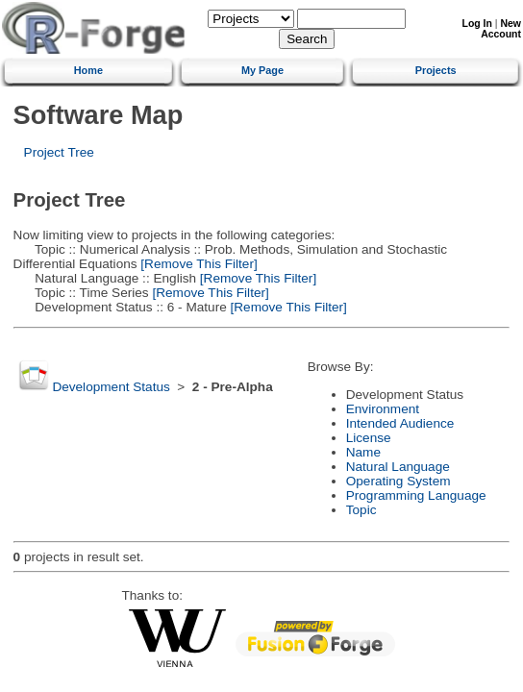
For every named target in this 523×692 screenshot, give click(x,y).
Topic (361, 510)
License (368, 438)
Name (363, 452)
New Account (501, 28)
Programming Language (416, 495)
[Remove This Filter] (197, 264)
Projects (436, 70)
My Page (262, 70)
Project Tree (59, 152)
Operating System (398, 481)
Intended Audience (400, 423)
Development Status (110, 387)
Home (88, 70)
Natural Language (398, 466)
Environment (382, 409)
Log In (477, 23)
